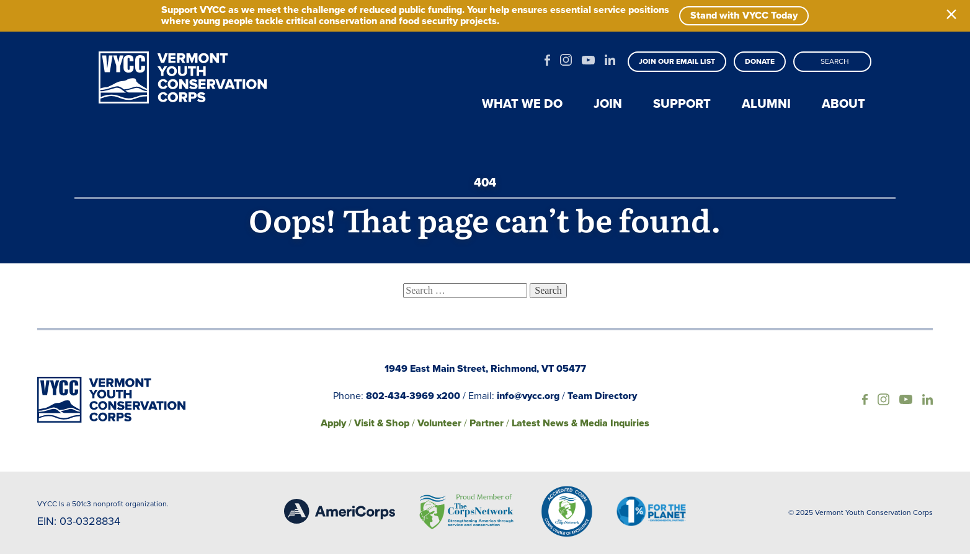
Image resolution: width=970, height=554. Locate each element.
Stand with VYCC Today (744, 15)
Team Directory (602, 396)
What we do (522, 103)
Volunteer (439, 423)
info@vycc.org (528, 396)
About (843, 103)
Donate (760, 61)
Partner (486, 423)
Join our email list (677, 61)
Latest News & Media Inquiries (580, 423)
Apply (333, 423)
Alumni (766, 103)
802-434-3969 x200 (413, 396)
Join (608, 103)
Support (682, 103)
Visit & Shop (381, 423)
